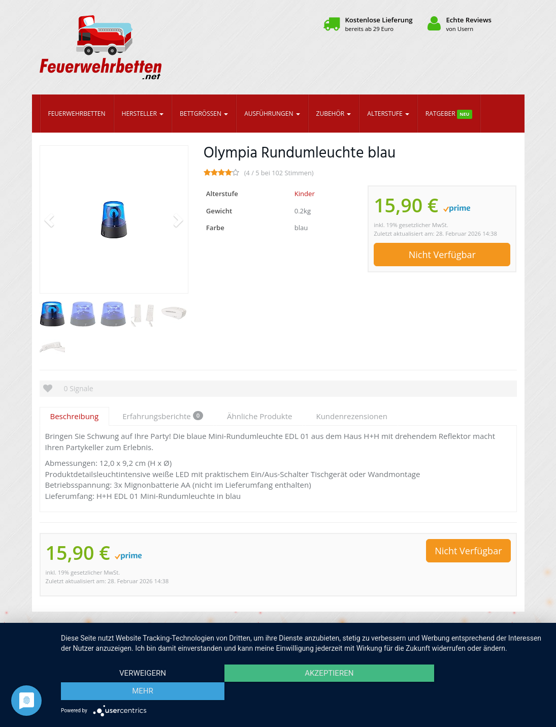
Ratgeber (449, 114)
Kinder (305, 193)
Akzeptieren (303, 692)
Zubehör (333, 113)
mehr (473, 692)
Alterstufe (388, 113)
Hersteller (143, 113)
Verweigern (133, 692)
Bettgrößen (204, 113)
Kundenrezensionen (351, 416)
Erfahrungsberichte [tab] (162, 416)
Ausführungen (272, 113)
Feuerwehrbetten (77, 113)
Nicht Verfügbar (442, 254)
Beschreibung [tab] (74, 416)
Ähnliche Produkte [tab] (259, 416)
